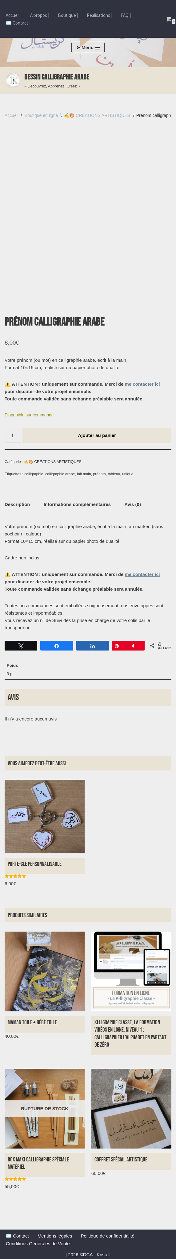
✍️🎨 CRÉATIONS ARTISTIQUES (97, 115)
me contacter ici (142, 383)
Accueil (11, 115)
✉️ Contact (17, 1235)
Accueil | (14, 15)
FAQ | (126, 15)
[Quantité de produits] (13, 435)
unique (127, 473)
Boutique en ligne (41, 115)
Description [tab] (17, 504)
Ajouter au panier (97, 435)
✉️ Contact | (18, 23)
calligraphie (33, 473)
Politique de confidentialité (107, 1235)
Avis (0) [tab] (132, 504)
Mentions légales (55, 1235)
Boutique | (68, 15)
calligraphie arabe (60, 473)
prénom (99, 473)
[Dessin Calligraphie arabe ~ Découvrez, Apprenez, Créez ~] (47, 80)
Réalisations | (99, 15)
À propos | (39, 15)
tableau (114, 473)
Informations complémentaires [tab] (77, 504)
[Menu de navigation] (88, 47)
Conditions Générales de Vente (38, 1242)
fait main (84, 473)
